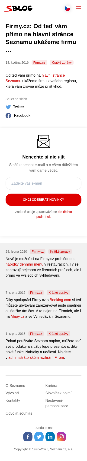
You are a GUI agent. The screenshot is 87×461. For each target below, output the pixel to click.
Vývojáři (12, 393)
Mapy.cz (17, 316)
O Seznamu (15, 386)
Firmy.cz (39, 62)
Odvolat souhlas (19, 413)
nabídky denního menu (24, 264)
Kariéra (51, 386)
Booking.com (60, 300)
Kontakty (13, 400)
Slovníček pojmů (59, 393)
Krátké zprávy (62, 62)
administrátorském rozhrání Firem (36, 357)
